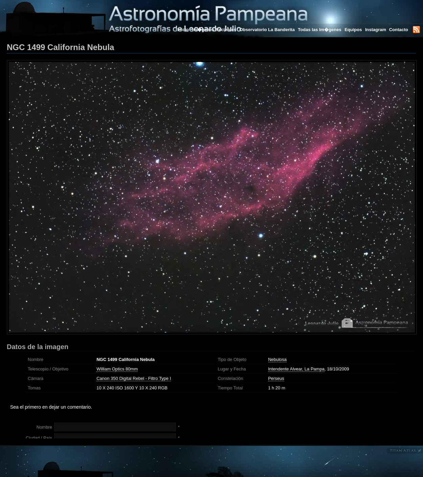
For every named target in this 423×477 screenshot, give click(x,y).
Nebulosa (277, 359)
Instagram (376, 29)
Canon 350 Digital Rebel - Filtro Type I (133, 378)
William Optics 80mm (117, 368)
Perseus (276, 378)
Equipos (353, 29)
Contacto (398, 29)
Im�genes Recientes (214, 29)
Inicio (183, 29)
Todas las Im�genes (319, 29)
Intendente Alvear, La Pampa (296, 368)
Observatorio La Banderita (267, 29)
